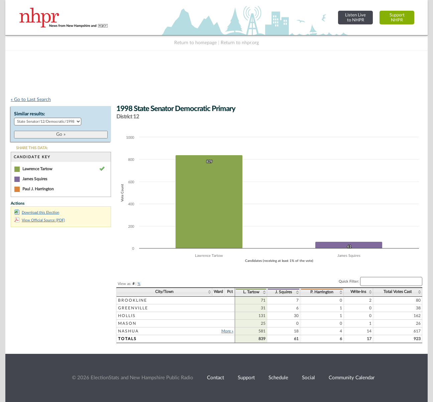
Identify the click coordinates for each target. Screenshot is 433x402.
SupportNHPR (397, 17)
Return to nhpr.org (240, 42)
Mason (127, 323)
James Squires (34, 179)
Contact (215, 377)
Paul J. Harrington (38, 189)
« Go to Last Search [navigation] (31, 99)
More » (227, 331)
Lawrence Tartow (37, 169)
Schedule (278, 377)
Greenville (133, 308)
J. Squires (283, 292)
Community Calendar (351, 377)
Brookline (132, 300)
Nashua (128, 331)
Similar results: (29, 114)
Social (308, 377)
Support (246, 377)
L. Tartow (251, 292)
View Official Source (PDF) (39, 220)
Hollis (127, 316)
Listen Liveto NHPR (355, 17)
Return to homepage (195, 42)
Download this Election (36, 212)
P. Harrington (321, 292)
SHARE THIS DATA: (32, 148)
